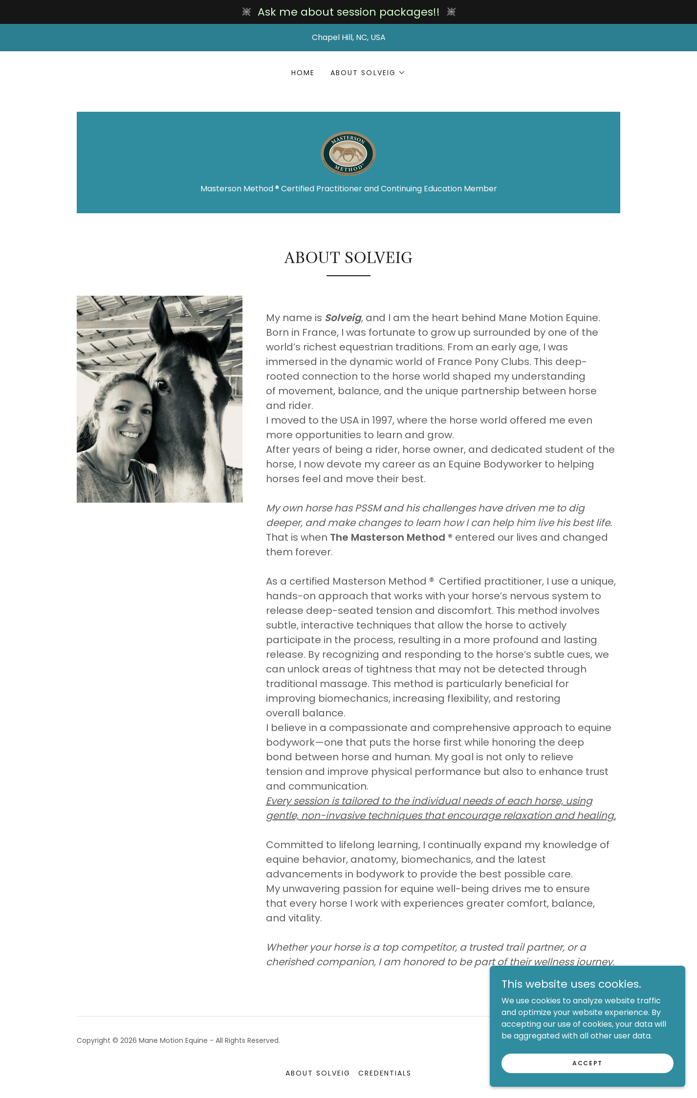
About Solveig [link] (317, 1073)
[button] (367, 73)
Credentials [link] (385, 1073)
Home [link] (303, 73)
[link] (348, 153)
